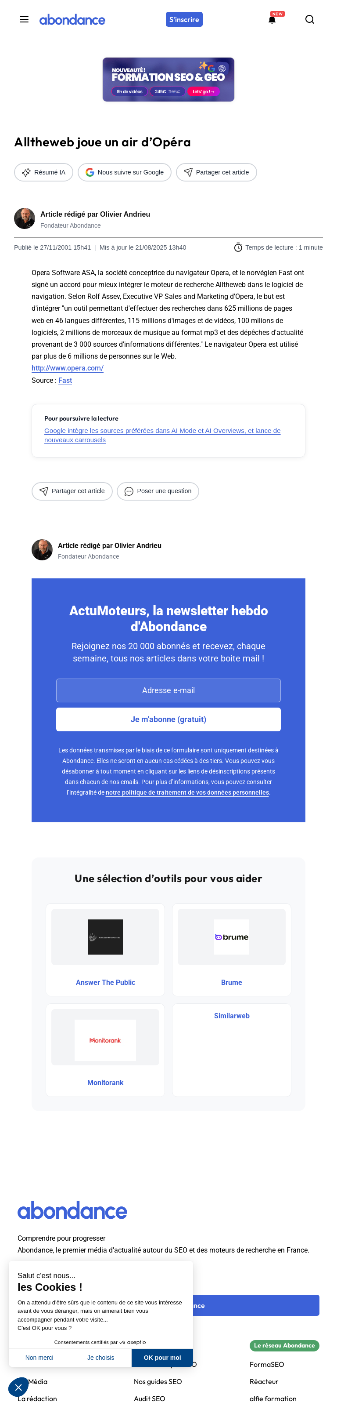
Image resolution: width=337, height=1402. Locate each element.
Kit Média (32, 1381)
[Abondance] (72, 19)
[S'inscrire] (184, 19)
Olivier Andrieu (125, 214)
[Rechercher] (309, 19)
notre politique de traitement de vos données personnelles (187, 792)
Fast (65, 380)
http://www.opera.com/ (68, 368)
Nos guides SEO (158, 1381)
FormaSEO (267, 1364)
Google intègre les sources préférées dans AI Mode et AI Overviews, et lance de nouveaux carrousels (162, 435)
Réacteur (264, 1381)
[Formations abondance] (272, 19)
